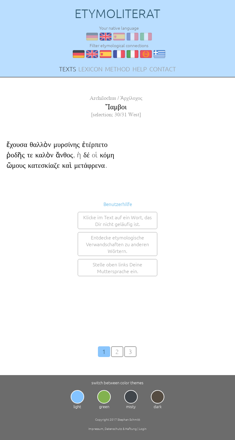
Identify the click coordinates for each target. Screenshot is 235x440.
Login (143, 428)
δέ (86, 155)
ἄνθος (64, 155)
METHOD (117, 69)
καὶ (67, 165)
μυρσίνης (67, 145)
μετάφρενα (89, 165)
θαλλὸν (40, 145)
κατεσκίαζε (44, 165)
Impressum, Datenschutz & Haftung (112, 428)
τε (30, 155)
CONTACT (162, 69)
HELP (139, 69)
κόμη (107, 155)
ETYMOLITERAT (117, 13)
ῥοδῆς (15, 155)
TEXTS (67, 69)
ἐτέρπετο (94, 145)
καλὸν (44, 155)
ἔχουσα (16, 145)
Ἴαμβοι (116, 107)
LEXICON (90, 69)
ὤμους (15, 165)
